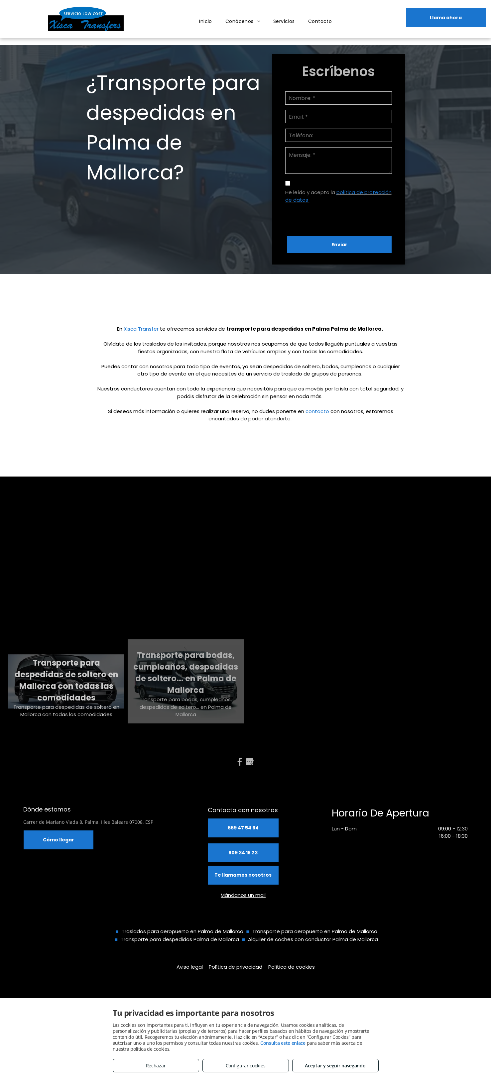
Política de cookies (291, 966)
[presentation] (335, 217)
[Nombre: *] (338, 98)
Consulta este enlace (283, 1043)
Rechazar (156, 1065)
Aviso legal (190, 966)
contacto (317, 411)
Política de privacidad (235, 966)
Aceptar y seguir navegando (335, 1065)
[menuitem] (205, 21)
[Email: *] (338, 116)
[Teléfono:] (338, 135)
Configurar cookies (246, 1065)
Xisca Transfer (141, 328)
